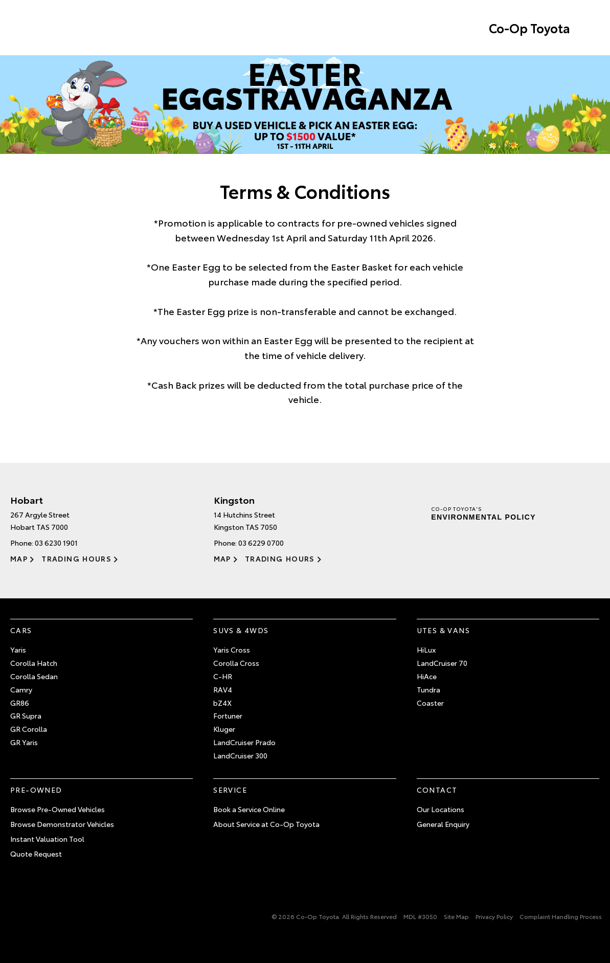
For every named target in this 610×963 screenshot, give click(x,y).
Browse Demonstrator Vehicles (62, 824)
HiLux (426, 649)
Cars (21, 630)
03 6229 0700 (261, 543)
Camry (21, 689)
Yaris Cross (231, 649)
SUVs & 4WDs (240, 630)
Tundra (428, 689)
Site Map (456, 916)
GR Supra (25, 715)
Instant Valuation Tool (47, 839)
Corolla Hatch (33, 663)
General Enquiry (443, 824)
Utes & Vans (443, 630)
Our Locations (440, 809)
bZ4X (222, 703)
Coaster (430, 703)
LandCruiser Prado (244, 742)
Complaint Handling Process (560, 916)
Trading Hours (76, 558)
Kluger (224, 729)
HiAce (427, 676)
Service (230, 790)
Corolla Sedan (34, 676)
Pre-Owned (36, 790)
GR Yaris (24, 742)
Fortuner (227, 715)
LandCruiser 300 (240, 755)
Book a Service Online (249, 809)
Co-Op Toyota (529, 27)
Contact (437, 790)
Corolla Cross (236, 663)
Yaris (18, 649)
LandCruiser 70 (442, 663)
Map (19, 558)
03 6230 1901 (56, 543)
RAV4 (222, 689)
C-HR (222, 676)
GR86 (19, 703)
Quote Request (36, 853)
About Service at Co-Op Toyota (266, 824)
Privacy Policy (494, 916)
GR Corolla (28, 729)
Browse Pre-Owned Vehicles (57, 809)
